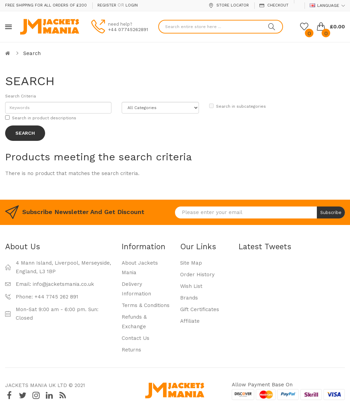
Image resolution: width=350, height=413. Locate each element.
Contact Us (135, 338)
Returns (131, 350)
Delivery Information (136, 289)
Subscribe (330, 212)
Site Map (191, 263)
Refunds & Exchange (134, 322)
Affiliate (190, 321)
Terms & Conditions (146, 305)
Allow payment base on (262, 385)
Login (131, 5)
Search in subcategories (237, 106)
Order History (197, 274)
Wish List (191, 286)
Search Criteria (20, 96)
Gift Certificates (199, 309)
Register (106, 5)
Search (32, 53)
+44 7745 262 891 (56, 297)
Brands (189, 298)
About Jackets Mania (140, 268)
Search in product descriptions (40, 117)
